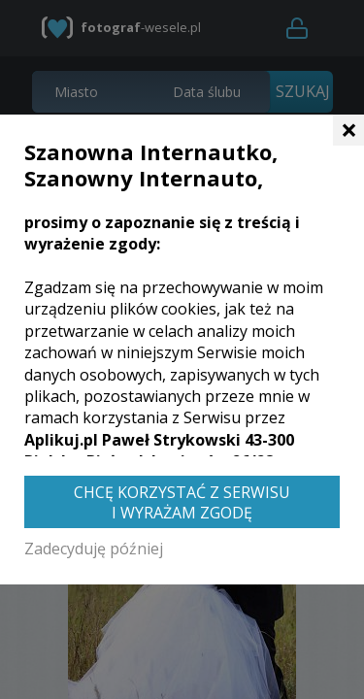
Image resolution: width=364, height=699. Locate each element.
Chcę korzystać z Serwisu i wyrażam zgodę (182, 502)
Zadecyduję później (93, 548)
